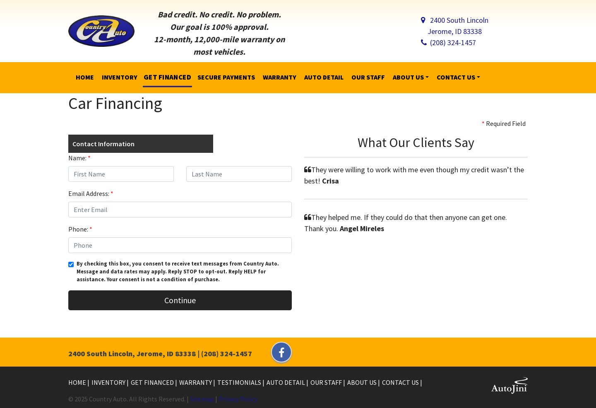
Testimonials (239, 382)
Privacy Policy (238, 399)
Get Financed (153, 382)
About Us (362, 382)
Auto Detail (286, 382)
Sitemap (202, 399)
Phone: (80, 229)
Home (77, 382)
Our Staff (326, 382)
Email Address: (90, 193)
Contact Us (401, 382)
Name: (79, 158)
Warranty (196, 382)
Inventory (109, 382)
